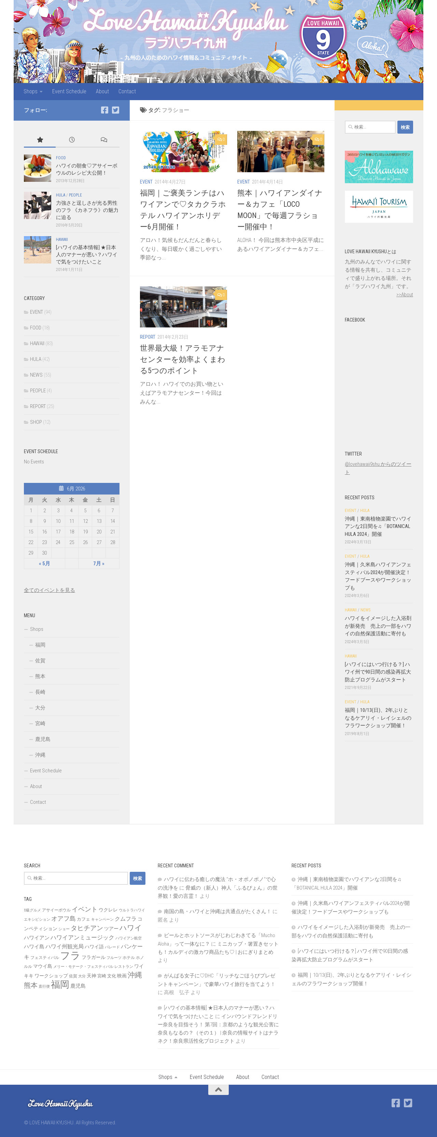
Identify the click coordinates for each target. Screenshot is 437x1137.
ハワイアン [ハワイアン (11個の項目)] (37, 938)
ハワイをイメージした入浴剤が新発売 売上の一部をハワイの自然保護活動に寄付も (378, 626)
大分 (40, 708)
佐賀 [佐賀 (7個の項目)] (73, 976)
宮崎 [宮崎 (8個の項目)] (101, 975)
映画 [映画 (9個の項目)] (122, 975)
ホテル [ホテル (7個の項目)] (129, 957)
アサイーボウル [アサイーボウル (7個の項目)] (56, 910)
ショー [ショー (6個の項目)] (64, 929)
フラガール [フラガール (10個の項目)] (93, 957)
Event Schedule (69, 91)
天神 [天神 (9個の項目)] (91, 975)
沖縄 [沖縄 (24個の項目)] (135, 975)
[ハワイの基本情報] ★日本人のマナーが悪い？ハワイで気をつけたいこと (86, 254)
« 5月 (44, 563)
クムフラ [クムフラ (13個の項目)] (126, 919)
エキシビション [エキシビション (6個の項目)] (37, 919)
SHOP (36, 422)
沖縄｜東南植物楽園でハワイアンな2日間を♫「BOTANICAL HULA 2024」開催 (378, 526)
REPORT (147, 337)
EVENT (146, 182)
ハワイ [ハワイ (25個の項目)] (130, 927)
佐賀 (40, 661)
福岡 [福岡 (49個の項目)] (60, 984)
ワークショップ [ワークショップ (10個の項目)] (51, 975)
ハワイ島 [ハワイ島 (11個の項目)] (34, 947)
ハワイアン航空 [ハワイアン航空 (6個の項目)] (128, 938)
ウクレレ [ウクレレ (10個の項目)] (108, 909)
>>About (404, 295)
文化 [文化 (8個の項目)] (111, 975)
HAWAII (62, 239)
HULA (60, 195)
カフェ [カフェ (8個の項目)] (83, 919)
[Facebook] (104, 110)
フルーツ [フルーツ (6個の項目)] (114, 958)
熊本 (40, 676)
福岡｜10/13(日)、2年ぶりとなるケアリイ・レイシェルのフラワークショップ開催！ (378, 718)
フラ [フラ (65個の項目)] (70, 955)
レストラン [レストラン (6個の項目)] (123, 966)
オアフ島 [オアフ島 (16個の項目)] (63, 918)
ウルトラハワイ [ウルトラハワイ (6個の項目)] (132, 910)
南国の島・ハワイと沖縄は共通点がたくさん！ (217, 911)
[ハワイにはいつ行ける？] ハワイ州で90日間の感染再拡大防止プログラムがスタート (378, 672)
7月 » (98, 563)
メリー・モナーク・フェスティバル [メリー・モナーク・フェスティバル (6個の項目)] (83, 966)
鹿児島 (43, 739)
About (102, 91)
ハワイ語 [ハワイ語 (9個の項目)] (94, 946)
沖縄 (40, 755)
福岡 (40, 645)
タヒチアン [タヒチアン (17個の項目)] (87, 928)
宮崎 (40, 723)
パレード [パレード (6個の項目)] (112, 947)
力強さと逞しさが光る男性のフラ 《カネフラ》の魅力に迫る (87, 210)
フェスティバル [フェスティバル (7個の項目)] (44, 957)
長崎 (40, 692)
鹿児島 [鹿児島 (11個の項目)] (78, 986)
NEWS (36, 375)
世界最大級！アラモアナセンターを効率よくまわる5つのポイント (182, 359)
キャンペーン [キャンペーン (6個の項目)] (102, 919)
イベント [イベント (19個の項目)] (85, 909)
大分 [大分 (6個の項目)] (82, 976)
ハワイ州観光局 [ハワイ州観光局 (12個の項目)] (64, 946)
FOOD (61, 157)
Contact (127, 91)
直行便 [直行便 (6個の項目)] (44, 986)
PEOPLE (75, 195)
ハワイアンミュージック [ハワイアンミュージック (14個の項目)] (82, 937)
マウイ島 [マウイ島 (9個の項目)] (42, 966)
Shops (31, 91)
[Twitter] (115, 110)
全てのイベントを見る (49, 590)
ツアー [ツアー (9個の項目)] (111, 928)
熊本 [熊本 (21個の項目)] (31, 985)
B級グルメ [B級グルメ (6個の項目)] (32, 910)
